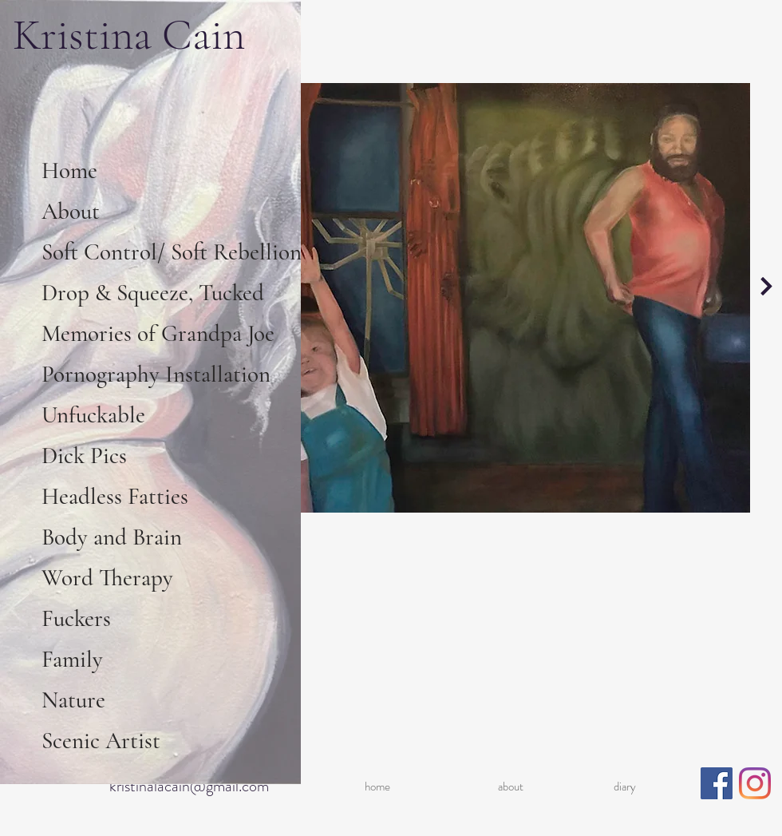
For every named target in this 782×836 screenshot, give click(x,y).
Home (69, 170)
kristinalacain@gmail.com (189, 786)
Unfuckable (93, 415)
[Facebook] (717, 783)
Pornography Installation (156, 374)
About (70, 211)
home (377, 786)
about (510, 786)
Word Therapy (107, 578)
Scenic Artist (100, 741)
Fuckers (76, 618)
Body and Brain (111, 537)
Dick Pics (84, 456)
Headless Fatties (114, 496)
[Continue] (766, 286)
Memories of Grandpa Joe (157, 333)
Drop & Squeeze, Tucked (152, 293)
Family (72, 659)
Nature (73, 700)
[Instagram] (755, 783)
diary (625, 786)
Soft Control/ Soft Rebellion (169, 252)
